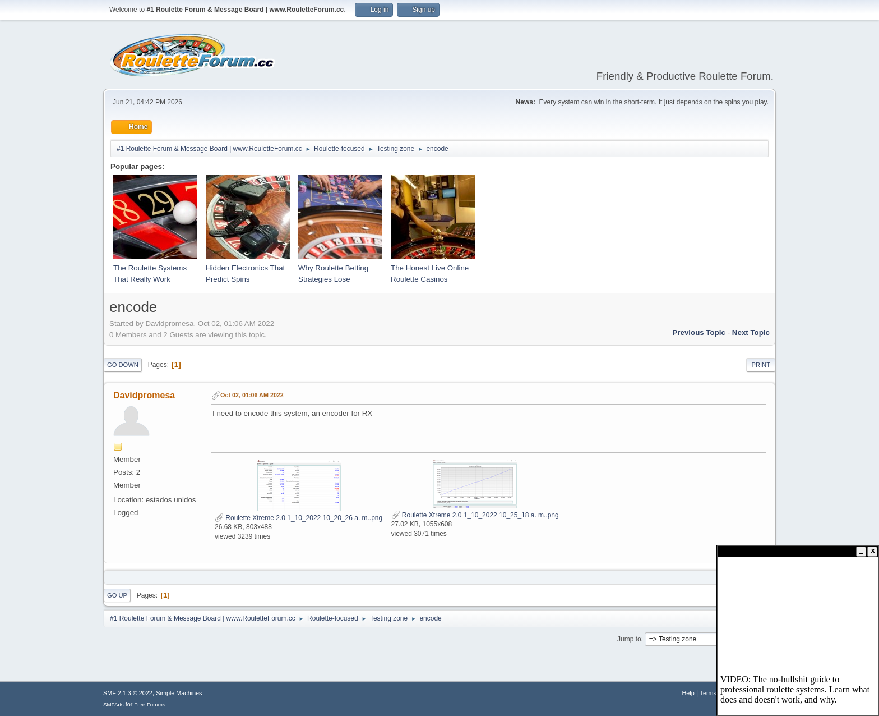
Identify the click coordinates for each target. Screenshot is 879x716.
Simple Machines (179, 693)
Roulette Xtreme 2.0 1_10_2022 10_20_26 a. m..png (298, 518)
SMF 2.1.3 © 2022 (127, 693)
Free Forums (149, 704)
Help (688, 693)
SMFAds (113, 704)
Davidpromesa (144, 395)
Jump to (629, 638)
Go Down (122, 364)
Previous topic (698, 332)
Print (760, 364)
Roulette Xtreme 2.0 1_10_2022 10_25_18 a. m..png (475, 515)
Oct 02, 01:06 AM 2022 (252, 395)
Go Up (117, 595)
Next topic (751, 332)
